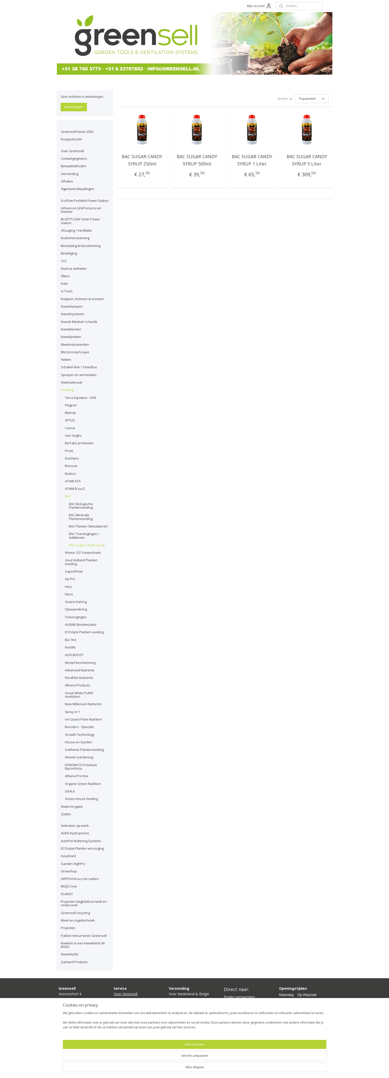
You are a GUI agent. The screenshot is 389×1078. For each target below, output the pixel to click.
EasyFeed (68, 856)
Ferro (69, 594)
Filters (65, 276)
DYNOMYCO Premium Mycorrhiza (81, 767)
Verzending (69, 173)
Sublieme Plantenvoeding (84, 749)
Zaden (66, 814)
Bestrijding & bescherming (80, 245)
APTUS (70, 420)
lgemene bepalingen (132, 1022)
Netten (66, 359)
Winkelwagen (73, 107)
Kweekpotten (71, 336)
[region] (161, 1061)
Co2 (64, 260)
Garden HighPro (73, 863)
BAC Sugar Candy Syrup (87, 545)
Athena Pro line (76, 776)
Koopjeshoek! (71, 139)
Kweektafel (69, 954)
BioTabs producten (79, 443)
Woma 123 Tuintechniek (83, 552)
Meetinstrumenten (75, 344)
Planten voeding (237, 1019)
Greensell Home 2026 (77, 131)
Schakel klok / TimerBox (79, 367)
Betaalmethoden (73, 166)
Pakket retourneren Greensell (84, 935)
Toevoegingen (75, 617)
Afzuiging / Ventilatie (76, 230)
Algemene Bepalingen (77, 189)
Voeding (67, 390)
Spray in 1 (72, 711)
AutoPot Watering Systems (81, 841)
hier (183, 1011)
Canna (70, 428)
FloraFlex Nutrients (79, 677)
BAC (68, 496)
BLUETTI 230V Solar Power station (80, 221)
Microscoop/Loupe (75, 352)
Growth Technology (79, 734)
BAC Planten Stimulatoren (88, 526)
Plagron (71, 405)
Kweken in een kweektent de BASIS (83, 945)
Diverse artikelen (74, 268)
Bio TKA (70, 640)
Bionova (71, 466)
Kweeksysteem (72, 314)
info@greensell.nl (72, 1011)
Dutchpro (72, 458)
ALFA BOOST (74, 655)
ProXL (69, 450)
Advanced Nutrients (80, 670)
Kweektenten (71, 329)
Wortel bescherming (80, 662)
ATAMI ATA (73, 481)
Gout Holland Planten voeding (81, 562)
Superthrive (74, 571)
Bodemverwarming (75, 238)
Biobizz (70, 473)
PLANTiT (67, 894)
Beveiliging (69, 253)
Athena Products (77, 685)
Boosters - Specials (79, 727)
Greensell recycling (75, 913)
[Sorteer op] (311, 99)
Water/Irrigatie (72, 806)
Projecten (68, 928)
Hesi (68, 586)
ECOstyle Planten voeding (84, 632)
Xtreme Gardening (79, 757)
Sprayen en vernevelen (78, 375)
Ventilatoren (233, 1013)
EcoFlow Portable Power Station (85, 200)
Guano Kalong (76, 601)
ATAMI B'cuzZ (75, 488)
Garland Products (74, 962)
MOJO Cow (69, 886)
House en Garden (78, 742)
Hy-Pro (70, 579)
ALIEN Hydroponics (75, 833)
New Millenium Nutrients (83, 704)
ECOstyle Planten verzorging (82, 848)
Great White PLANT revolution (79, 695)
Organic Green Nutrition (83, 783)
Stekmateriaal (71, 382)
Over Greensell (72, 151)
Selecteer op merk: (75, 825)
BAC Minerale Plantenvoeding (81, 517)
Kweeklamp (233, 1002)
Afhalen (67, 181)
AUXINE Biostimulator (81, 624)
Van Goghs (73, 435)
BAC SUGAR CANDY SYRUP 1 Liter (252, 160)
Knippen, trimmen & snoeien (82, 299)
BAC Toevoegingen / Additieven (84, 535)
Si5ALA (70, 791)
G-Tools (67, 291)
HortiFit (70, 647)
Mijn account (259, 6)
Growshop (69, 871)
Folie (64, 283)
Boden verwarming (239, 997)
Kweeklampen (72, 306)
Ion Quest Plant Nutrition (83, 719)
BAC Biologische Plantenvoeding (81, 506)
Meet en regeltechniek (78, 920)
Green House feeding (81, 798)
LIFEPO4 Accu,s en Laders (80, 878)
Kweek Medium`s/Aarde (79, 321)
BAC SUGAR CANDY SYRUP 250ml (142, 160)
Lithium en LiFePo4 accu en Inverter (81, 210)
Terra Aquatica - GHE (80, 397)
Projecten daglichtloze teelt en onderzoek (84, 903)
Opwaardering (76, 609)
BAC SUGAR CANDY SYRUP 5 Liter (307, 160)
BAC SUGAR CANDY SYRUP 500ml (197, 160)
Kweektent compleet (240, 1008)
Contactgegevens (74, 158)
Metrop (70, 412)
